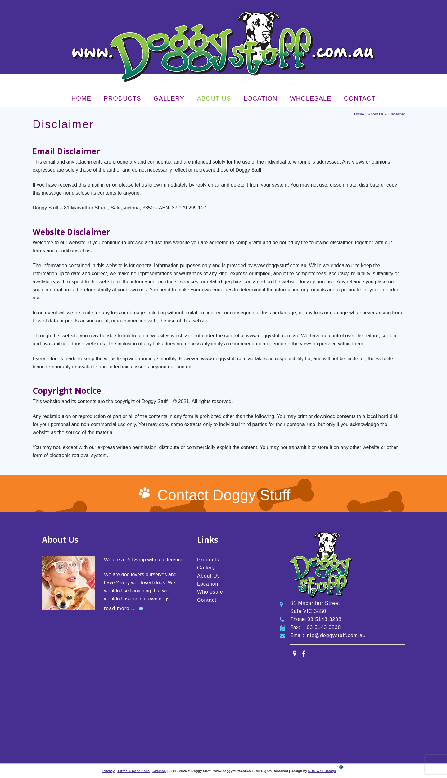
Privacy (108, 771)
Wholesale (310, 98)
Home (81, 98)
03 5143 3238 (324, 619)
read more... (119, 608)
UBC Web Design (322, 771)
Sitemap (159, 771)
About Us (214, 98)
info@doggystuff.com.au (335, 635)
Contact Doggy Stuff (224, 495)
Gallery (169, 98)
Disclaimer (396, 114)
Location (261, 98)
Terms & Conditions (133, 771)
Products (122, 98)
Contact (360, 98)
